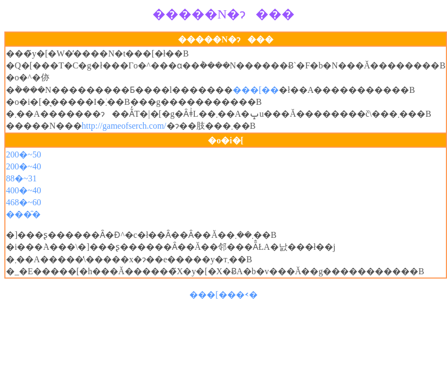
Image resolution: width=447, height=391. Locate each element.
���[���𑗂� (223, 294)
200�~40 (23, 166)
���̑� (23, 214)
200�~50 (23, 154)
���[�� (256, 89)
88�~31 (21, 178)
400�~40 (23, 190)
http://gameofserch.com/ (124, 125)
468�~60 (23, 202)
